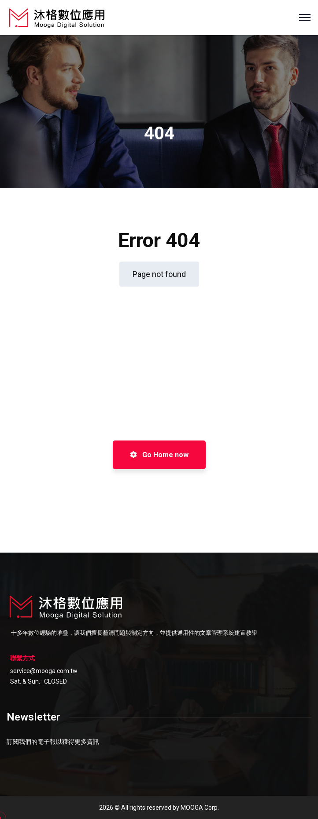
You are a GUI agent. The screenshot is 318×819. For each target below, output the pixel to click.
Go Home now (159, 455)
